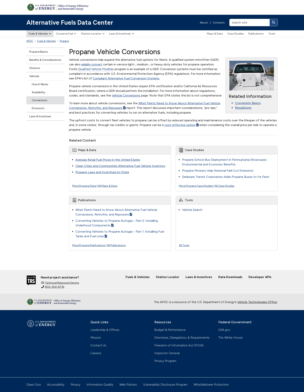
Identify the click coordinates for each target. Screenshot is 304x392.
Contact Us (98, 345)
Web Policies (128, 384)
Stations (34, 68)
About (204, 22)
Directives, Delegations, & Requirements (182, 337)
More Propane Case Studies (196, 186)
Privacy (75, 384)
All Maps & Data (107, 186)
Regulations (243, 108)
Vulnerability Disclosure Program (165, 384)
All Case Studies (224, 186)
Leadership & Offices (104, 330)
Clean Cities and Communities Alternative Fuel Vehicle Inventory (120, 166)
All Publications (116, 245)
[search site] (249, 22)
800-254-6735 (52, 287)
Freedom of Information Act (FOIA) (179, 345)
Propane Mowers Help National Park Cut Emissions (217, 170)
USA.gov (224, 330)
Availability (38, 92)
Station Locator (92, 33)
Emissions (38, 108)
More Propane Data (84, 186)
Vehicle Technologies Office (257, 302)
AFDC (29, 41)
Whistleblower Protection (211, 384)
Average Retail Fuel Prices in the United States (107, 160)
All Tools (184, 245)
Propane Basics (38, 51)
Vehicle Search (192, 210)
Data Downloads (230, 277)
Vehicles (34, 76)
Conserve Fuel (66, 33)
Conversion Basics (248, 103)
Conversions (39, 100)
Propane (64, 41)
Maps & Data (215, 33)
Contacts (219, 22)
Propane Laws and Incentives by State (102, 172)
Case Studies (235, 33)
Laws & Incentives (121, 33)
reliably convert (91, 64)
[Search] (273, 22)
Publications (256, 33)
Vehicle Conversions (126, 95)
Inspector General (167, 353)
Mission (95, 337)
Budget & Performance (170, 330)
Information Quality (99, 384)
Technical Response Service (60, 282)
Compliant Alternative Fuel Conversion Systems (126, 78)
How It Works (40, 84)
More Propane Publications (88, 245)
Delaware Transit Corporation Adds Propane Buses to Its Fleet (225, 177)
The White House (230, 337)
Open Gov (33, 384)
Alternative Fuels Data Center (69, 22)
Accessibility (55, 384)
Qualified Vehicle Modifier (96, 69)
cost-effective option (181, 125)
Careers (95, 353)
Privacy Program (165, 361)
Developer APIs (260, 277)
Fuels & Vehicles (40, 33)
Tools (271, 33)
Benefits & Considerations (45, 60)
